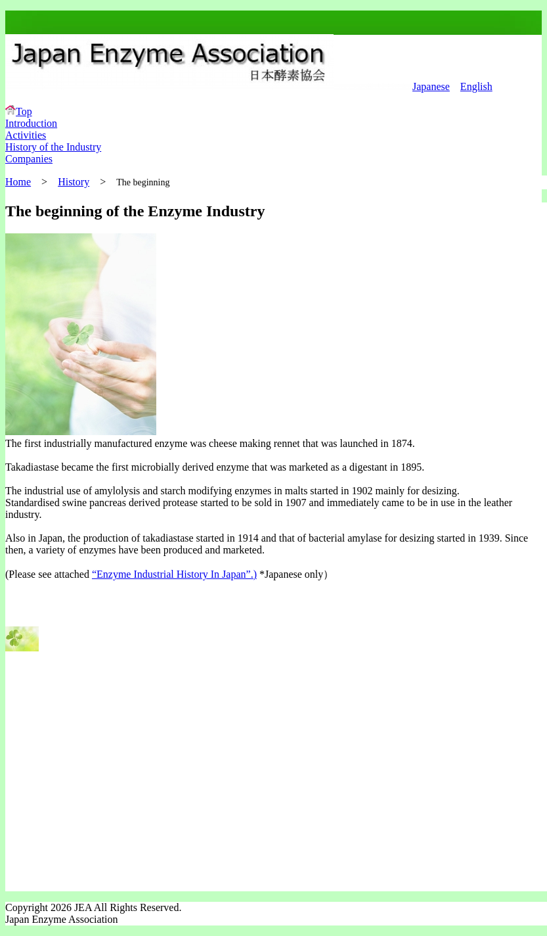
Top (18, 111)
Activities (25, 135)
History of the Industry (53, 146)
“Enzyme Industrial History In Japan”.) (174, 574)
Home (18, 181)
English (476, 86)
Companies (29, 158)
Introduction (31, 123)
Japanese (431, 86)
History (73, 181)
